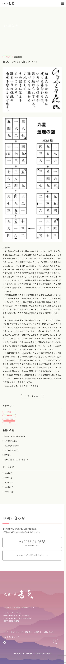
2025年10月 (8, 492)
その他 (9, 423)
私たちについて (17, 632)
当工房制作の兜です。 (12, 441)
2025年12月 (8, 482)
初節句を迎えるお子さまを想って (16, 460)
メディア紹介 (9, 419)
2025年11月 (8, 487)
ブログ (9, 412)
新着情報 (9, 415)
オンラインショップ (11, 637)
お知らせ (37, 632)
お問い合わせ (48, 632)
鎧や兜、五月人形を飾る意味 (14, 436)
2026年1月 (8, 478)
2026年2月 (8, 473)
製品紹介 (28, 632)
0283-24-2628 (14, 613)
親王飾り (7, 455)
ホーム (6, 632)
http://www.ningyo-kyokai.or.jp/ (17, 618)
